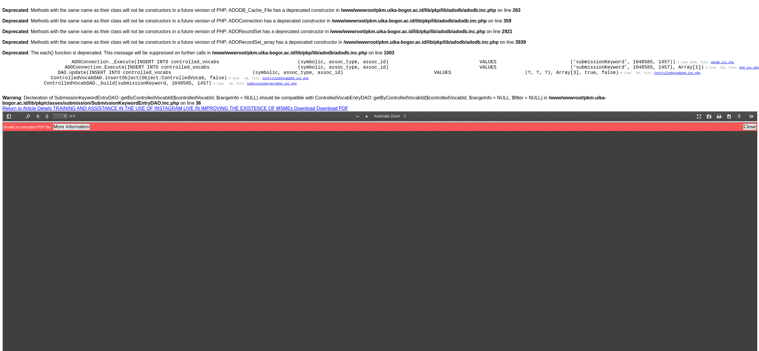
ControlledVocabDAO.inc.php (677, 74)
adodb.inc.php (722, 62)
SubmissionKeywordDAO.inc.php (272, 85)
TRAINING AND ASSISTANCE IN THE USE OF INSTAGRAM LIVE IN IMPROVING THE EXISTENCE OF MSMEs (173, 109)
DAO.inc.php (749, 68)
